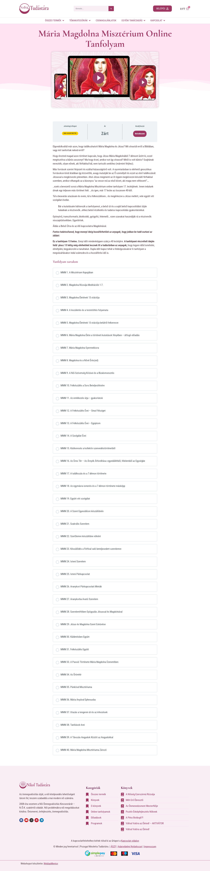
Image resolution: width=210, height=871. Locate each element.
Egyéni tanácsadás (133, 20)
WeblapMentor (51, 863)
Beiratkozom (140, 134)
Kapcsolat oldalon (130, 840)
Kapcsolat (158, 20)
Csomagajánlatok (106, 20)
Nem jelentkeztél (70, 133)
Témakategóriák (79, 20)
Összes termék (54, 20)
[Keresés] (111, 8)
